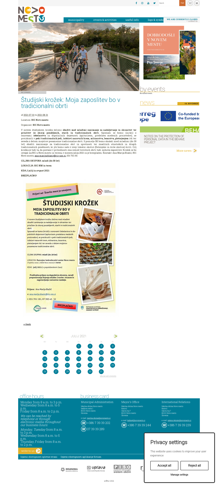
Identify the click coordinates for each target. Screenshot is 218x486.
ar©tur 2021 (109, 481)
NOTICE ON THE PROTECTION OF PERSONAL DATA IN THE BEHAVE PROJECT (164, 139)
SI (197, 3)
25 (112, 365)
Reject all (194, 465)
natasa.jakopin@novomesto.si (179, 420)
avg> (115, 336)
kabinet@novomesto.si (136, 420)
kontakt (190, 3)
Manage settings (179, 474)
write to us (31, 451)
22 (78, 365)
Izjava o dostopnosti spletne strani (38, 456)
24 (101, 365)
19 (44, 365)
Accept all (164, 465)
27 (56, 371)
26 (44, 371)
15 (78, 358)
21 (67, 365)
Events (28, 92)
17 (101, 358)
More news (184, 150)
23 (90, 365)
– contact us (182, 20)
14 (67, 358)
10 (101, 352)
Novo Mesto (38, 14)
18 (112, 358)
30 (90, 371)
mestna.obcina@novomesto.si (99, 418)
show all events (108, 376)
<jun (42, 336)
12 (44, 358)
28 (67, 371)
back (28, 324)
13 (56, 358)
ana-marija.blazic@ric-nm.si (50, 155)
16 (90, 358)
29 (78, 371)
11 (112, 352)
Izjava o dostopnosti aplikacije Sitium (81, 456)
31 (101, 371)
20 (56, 365)
